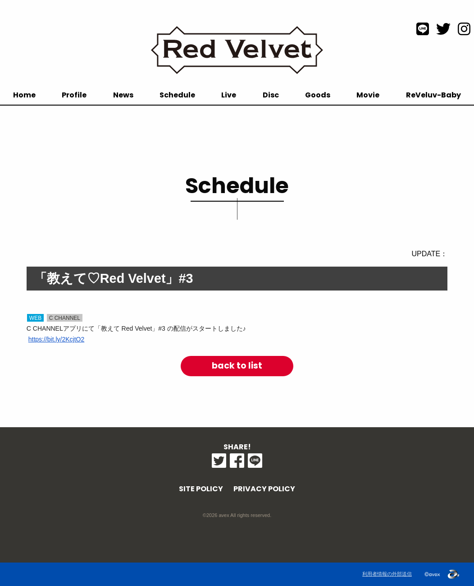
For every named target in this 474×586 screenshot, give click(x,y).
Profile (74, 95)
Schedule (177, 95)
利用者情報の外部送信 (387, 574)
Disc (271, 95)
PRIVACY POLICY (264, 489)
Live (228, 95)
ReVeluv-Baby (433, 95)
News (123, 95)
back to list (237, 366)
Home (24, 95)
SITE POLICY (201, 489)
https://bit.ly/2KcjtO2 (56, 339)
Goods (317, 95)
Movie (367, 95)
